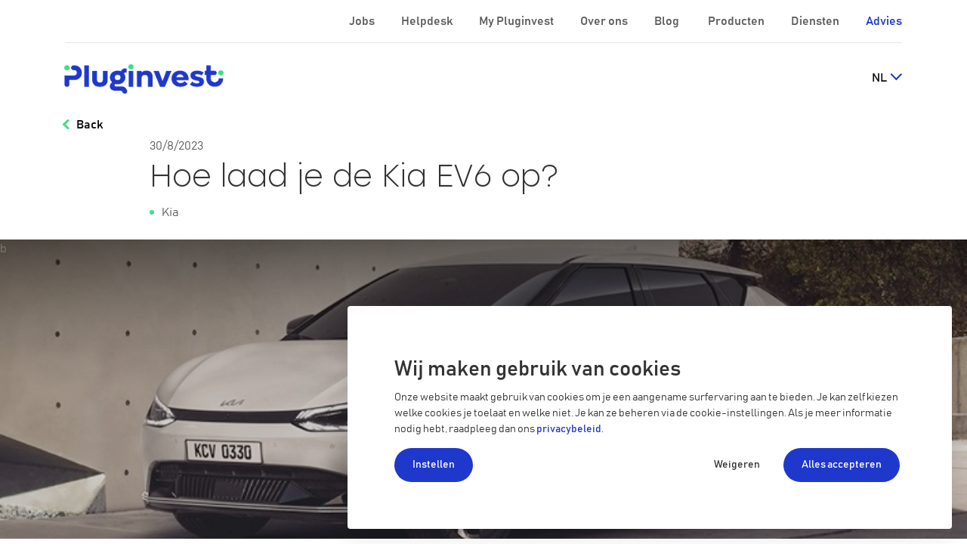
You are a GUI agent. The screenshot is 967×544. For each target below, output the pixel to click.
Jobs (363, 21)
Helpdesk (428, 21)
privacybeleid (568, 429)
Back (89, 125)
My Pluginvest (517, 21)
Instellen (433, 464)
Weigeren (737, 464)
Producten (737, 21)
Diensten (816, 21)
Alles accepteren (842, 464)
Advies (884, 21)
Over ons (605, 21)
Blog (667, 21)
